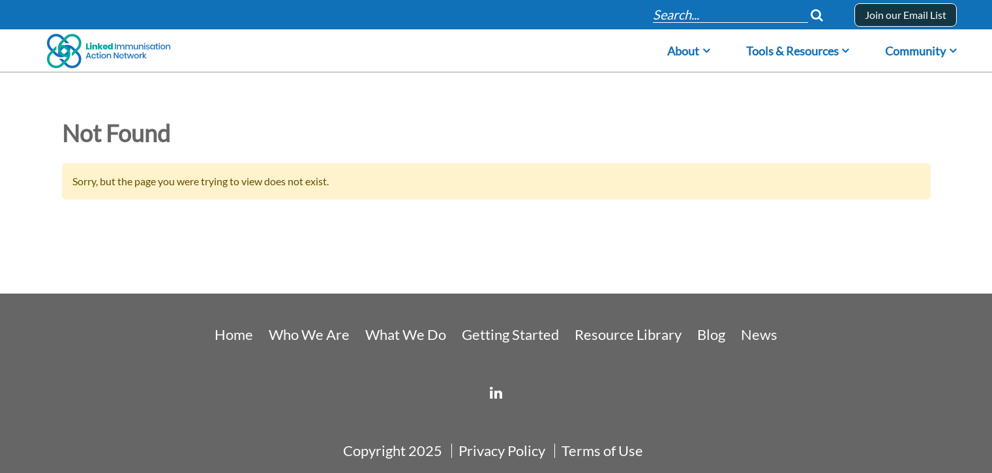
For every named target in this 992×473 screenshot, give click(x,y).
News (759, 335)
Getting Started (510, 335)
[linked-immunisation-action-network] (496, 393)
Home (234, 335)
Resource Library (628, 335)
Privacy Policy (501, 451)
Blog (711, 335)
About (683, 51)
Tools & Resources (792, 51)
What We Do (405, 335)
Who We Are (309, 335)
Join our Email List (905, 14)
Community (915, 51)
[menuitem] (688, 47)
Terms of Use (602, 451)
